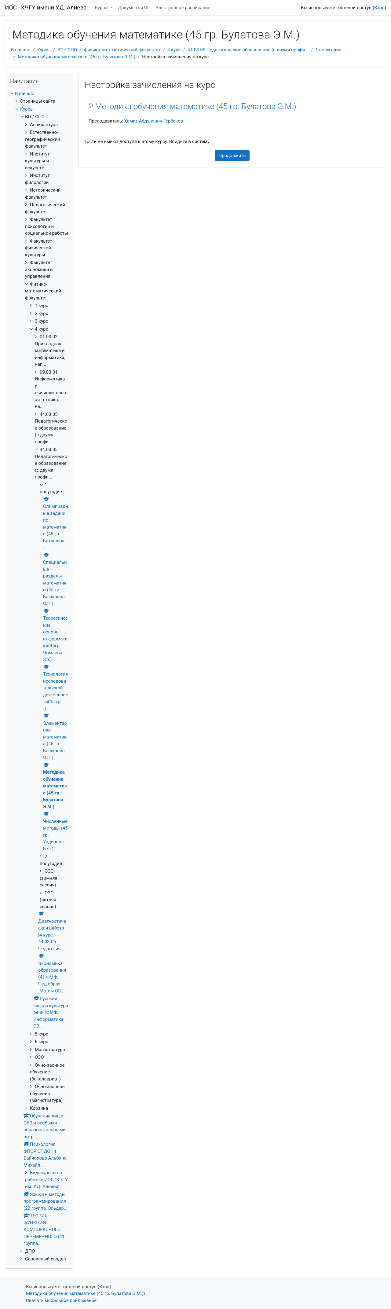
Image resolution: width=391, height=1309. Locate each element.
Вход (379, 7)
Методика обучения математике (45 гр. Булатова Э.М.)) (85, 1293)
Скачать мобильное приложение (61, 1300)
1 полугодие (328, 50)
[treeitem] (39, 93)
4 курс (174, 50)
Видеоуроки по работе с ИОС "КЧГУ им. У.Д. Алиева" (46, 1179)
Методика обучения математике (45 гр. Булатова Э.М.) (76, 57)
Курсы (102, 7)
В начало (20, 50)
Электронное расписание (182, 7)
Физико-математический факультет (122, 50)
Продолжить (232, 155)
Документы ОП (134, 7)
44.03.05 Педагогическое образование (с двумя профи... (248, 50)
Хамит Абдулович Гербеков (153, 121)
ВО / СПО (67, 50)
